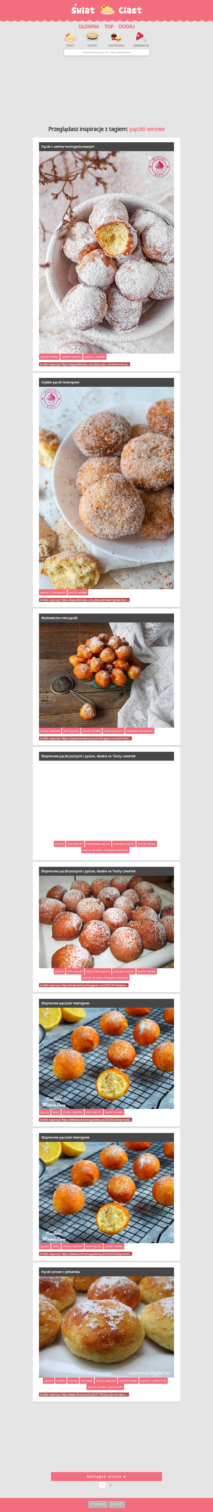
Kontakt (117, 1504)
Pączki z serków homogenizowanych (67, 146)
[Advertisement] (106, 89)
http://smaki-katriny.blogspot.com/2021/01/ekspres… (94, 985)
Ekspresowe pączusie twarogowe (65, 1003)
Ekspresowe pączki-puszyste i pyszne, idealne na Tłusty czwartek (88, 756)
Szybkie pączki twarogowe (60, 382)
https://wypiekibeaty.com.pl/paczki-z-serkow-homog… (95, 364)
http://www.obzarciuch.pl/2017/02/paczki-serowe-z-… (94, 1394)
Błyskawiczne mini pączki (59, 618)
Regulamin (98, 1504)
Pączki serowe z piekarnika (60, 1272)
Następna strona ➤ (106, 1476)
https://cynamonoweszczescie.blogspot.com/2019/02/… (96, 738)
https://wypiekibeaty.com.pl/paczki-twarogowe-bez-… (95, 600)
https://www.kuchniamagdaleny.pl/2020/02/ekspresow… (96, 1119)
